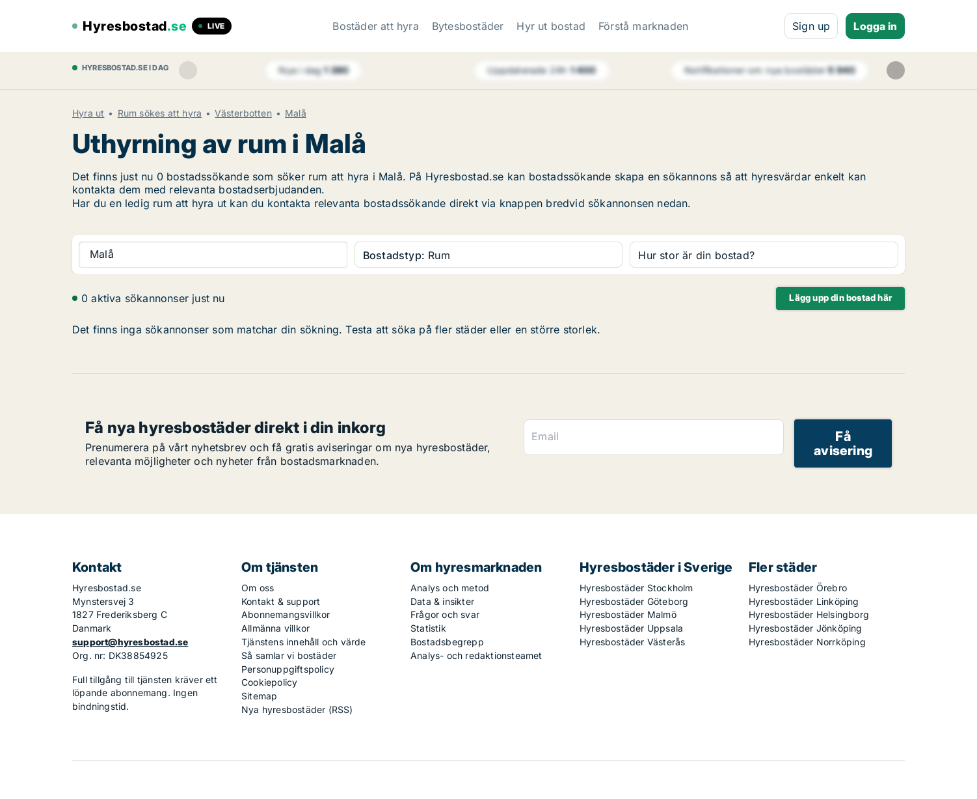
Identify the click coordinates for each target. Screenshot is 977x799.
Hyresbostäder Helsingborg (809, 614)
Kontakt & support (280, 601)
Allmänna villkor (275, 628)
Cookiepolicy (269, 682)
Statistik (428, 628)
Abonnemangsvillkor (285, 614)
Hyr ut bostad (550, 26)
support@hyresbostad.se (130, 641)
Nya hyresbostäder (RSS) (297, 709)
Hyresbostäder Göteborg (634, 601)
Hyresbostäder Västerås (632, 641)
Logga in (875, 26)
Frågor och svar (444, 614)
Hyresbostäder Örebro (798, 587)
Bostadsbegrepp (447, 641)
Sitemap (259, 695)
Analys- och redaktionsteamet (476, 655)
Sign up (811, 26)
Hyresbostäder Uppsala (631, 628)
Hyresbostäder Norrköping (807, 641)
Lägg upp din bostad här (840, 297)
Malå (295, 113)
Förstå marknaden (643, 26)
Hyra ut (88, 113)
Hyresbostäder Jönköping (806, 628)
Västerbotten (243, 113)
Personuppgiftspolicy (287, 669)
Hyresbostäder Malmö (628, 614)
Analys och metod (449, 587)
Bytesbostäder (468, 26)
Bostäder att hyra (375, 26)
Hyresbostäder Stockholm (636, 587)
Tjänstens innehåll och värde (303, 641)
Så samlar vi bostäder (288, 655)
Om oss (257, 587)
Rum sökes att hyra (160, 113)
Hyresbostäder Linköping (804, 601)
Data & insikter (442, 601)
